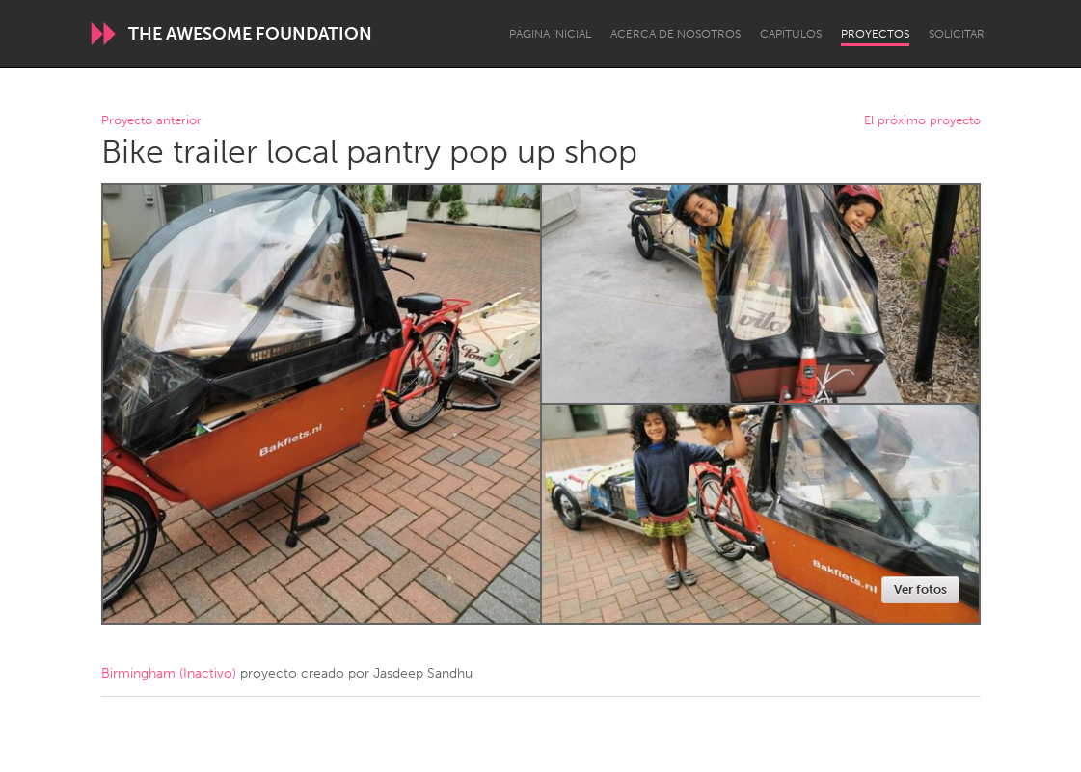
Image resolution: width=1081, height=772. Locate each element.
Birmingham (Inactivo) (168, 673)
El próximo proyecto (922, 121)
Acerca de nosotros (675, 33)
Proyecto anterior (151, 121)
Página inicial (550, 33)
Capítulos (791, 33)
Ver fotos (920, 589)
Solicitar (957, 33)
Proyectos (875, 33)
